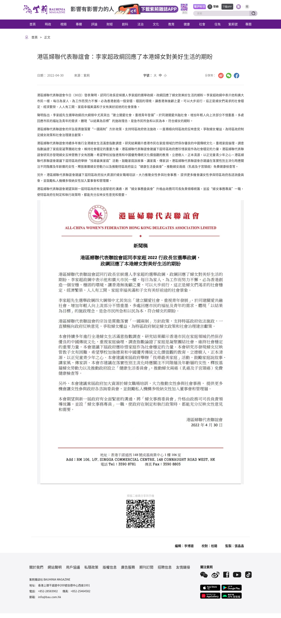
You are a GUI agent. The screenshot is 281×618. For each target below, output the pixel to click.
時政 (48, 24)
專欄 (79, 24)
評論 (94, 24)
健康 (187, 24)
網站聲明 (55, 567)
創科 (125, 24)
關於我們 (36, 567)
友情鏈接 (183, 567)
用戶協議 (73, 567)
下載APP (227, 6)
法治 (140, 24)
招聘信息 (165, 567)
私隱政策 (91, 567)
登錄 (216, 6)
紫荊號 (233, 24)
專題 (248, 24)
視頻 (63, 24)
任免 (217, 24)
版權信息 (110, 567)
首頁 (32, 24)
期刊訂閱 (146, 567)
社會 (202, 24)
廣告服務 (128, 567)
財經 (110, 24)
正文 (47, 37)
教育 (171, 24)
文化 (156, 24)
